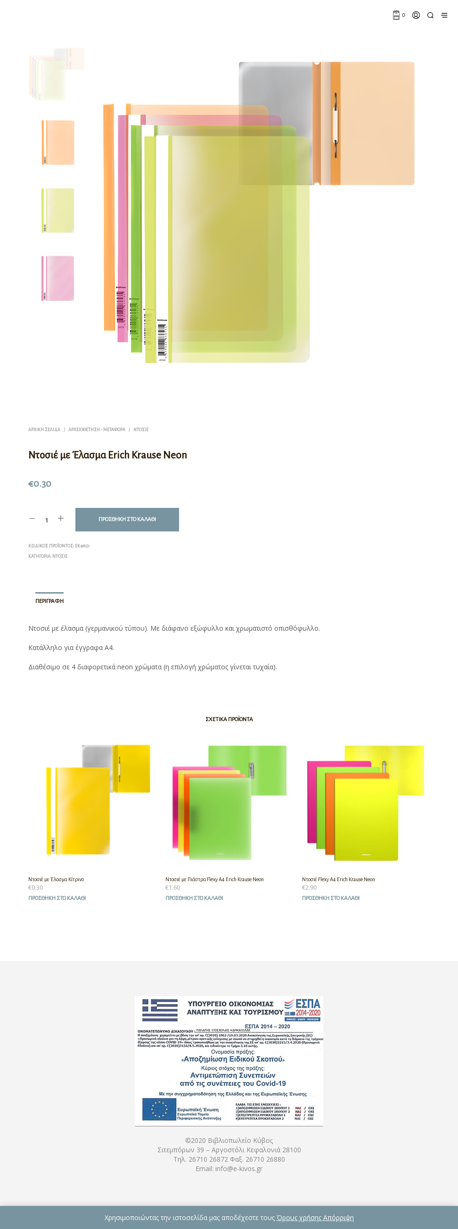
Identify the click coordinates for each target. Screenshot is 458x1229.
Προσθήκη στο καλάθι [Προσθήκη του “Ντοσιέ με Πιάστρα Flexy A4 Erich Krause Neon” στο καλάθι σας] (194, 898)
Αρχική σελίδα (44, 429)
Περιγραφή (49, 601)
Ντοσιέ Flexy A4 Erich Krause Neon (338, 879)
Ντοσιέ (140, 429)
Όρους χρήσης (300, 1217)
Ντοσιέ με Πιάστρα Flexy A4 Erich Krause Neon (214, 879)
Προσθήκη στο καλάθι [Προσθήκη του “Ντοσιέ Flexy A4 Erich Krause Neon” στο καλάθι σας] (331, 898)
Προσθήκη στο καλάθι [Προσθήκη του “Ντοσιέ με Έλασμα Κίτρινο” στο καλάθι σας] (57, 898)
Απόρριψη (338, 1217)
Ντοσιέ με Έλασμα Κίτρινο (56, 879)
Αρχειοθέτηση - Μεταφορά (96, 429)
